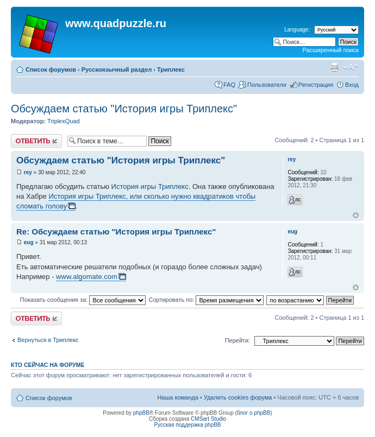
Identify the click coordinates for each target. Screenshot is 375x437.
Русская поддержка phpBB (187, 425)
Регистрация (315, 84)
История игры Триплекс (150, 186)
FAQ (229, 84)
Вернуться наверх (356, 215)
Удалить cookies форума (238, 397)
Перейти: (238, 340)
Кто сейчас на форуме (48, 365)
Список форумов (51, 69)
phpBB (141, 413)
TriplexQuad (63, 121)
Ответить (36, 141)
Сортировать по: (206, 299)
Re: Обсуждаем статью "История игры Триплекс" (116, 231)
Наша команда (177, 397)
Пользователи (266, 84)
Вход (352, 84)
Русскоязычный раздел (117, 69)
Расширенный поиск (330, 50)
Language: (297, 30)
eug (29, 242)
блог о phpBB (254, 413)
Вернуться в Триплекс (48, 340)
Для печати (334, 67)
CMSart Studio (208, 419)
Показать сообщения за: (83, 299)
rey (28, 172)
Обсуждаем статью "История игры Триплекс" (124, 109)
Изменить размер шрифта (351, 67)
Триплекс (171, 69)
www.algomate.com (86, 277)
